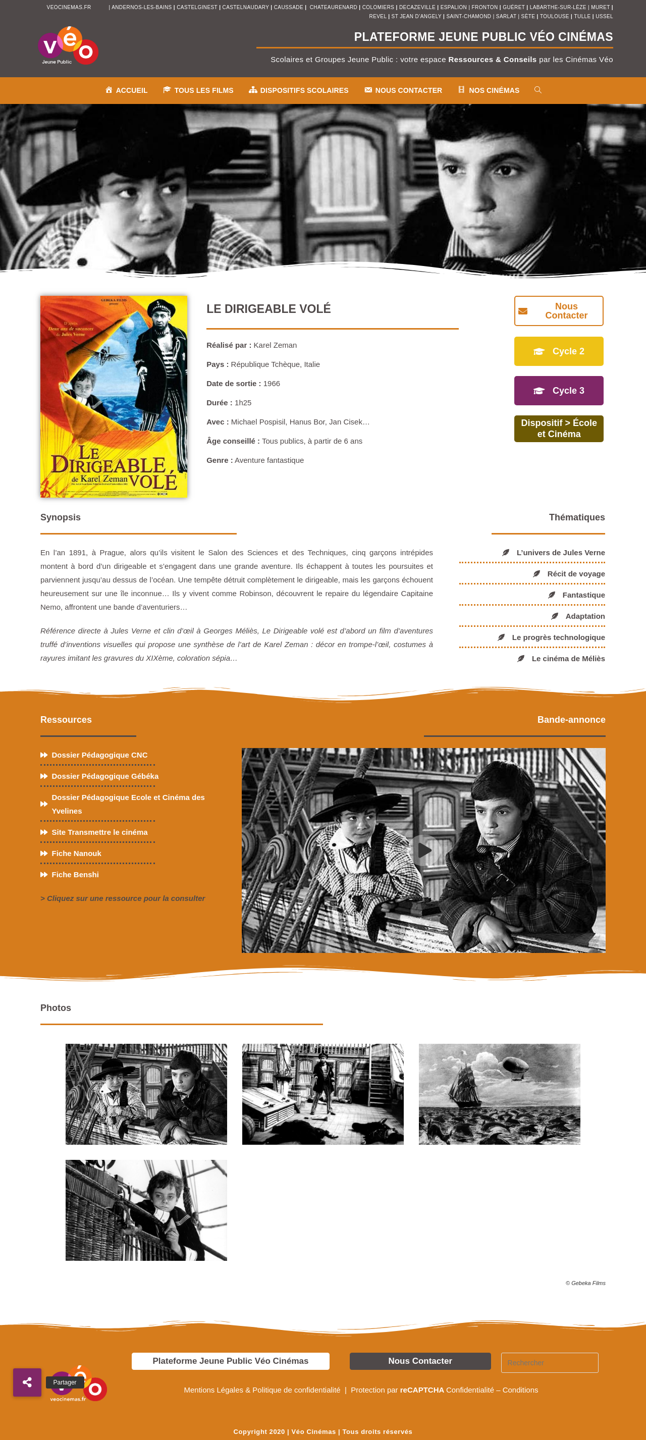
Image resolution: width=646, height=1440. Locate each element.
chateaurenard (334, 7)
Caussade (288, 7)
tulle (583, 16)
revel (378, 16)
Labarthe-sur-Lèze (558, 7)
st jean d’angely (417, 16)
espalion (454, 7)
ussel (604, 16)
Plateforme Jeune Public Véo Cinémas (230, 1361)
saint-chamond (468, 16)
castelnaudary (247, 7)
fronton (485, 7)
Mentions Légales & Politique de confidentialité (263, 1389)
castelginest (198, 7)
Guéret (514, 7)
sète (529, 16)
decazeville (418, 7)
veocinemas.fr (69, 7)
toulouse (555, 16)
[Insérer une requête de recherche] (550, 1363)
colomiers (378, 7)
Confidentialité (470, 1389)
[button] (27, 1382)
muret (601, 7)
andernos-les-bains (142, 7)
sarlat (506, 16)
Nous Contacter (420, 1361)
